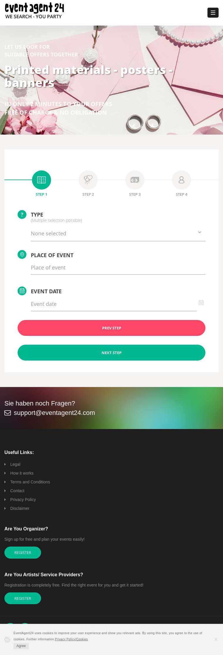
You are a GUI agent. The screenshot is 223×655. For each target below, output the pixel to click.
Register (22, 552)
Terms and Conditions (30, 482)
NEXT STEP (111, 352)
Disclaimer (19, 508)
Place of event (45, 254)
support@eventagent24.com (54, 412)
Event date (40, 291)
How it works (21, 473)
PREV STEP (111, 328)
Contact (17, 490)
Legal (15, 464)
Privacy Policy (23, 499)
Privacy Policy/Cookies (71, 639)
